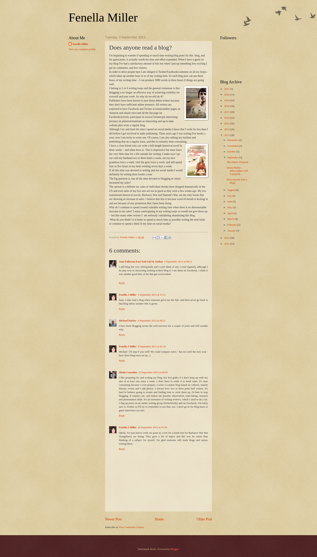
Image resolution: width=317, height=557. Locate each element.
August (231, 190)
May (230, 207)
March (231, 219)
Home (159, 519)
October (231, 151)
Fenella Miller (103, 17)
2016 (227, 117)
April (230, 213)
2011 (227, 243)
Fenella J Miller (127, 294)
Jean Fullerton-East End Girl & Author (141, 261)
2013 (227, 135)
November (233, 146)
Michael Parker (127, 320)
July (229, 195)
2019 (227, 100)
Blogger (174, 549)
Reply (122, 283)
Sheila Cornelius (128, 372)
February (232, 224)
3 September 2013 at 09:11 (178, 261)
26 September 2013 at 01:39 (152, 427)
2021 (227, 89)
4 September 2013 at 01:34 (152, 346)
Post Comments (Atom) (131, 527)
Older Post (204, 519)
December (233, 140)
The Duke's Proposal (237, 162)
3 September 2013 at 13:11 (152, 294)
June (230, 201)
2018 (227, 106)
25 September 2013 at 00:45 (153, 372)
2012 (227, 238)
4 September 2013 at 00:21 (151, 320)
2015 (227, 123)
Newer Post (113, 519)
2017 (227, 112)
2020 (227, 94)
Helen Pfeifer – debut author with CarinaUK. (237, 170)
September (233, 157)
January (231, 230)
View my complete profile (82, 49)
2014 (227, 129)
